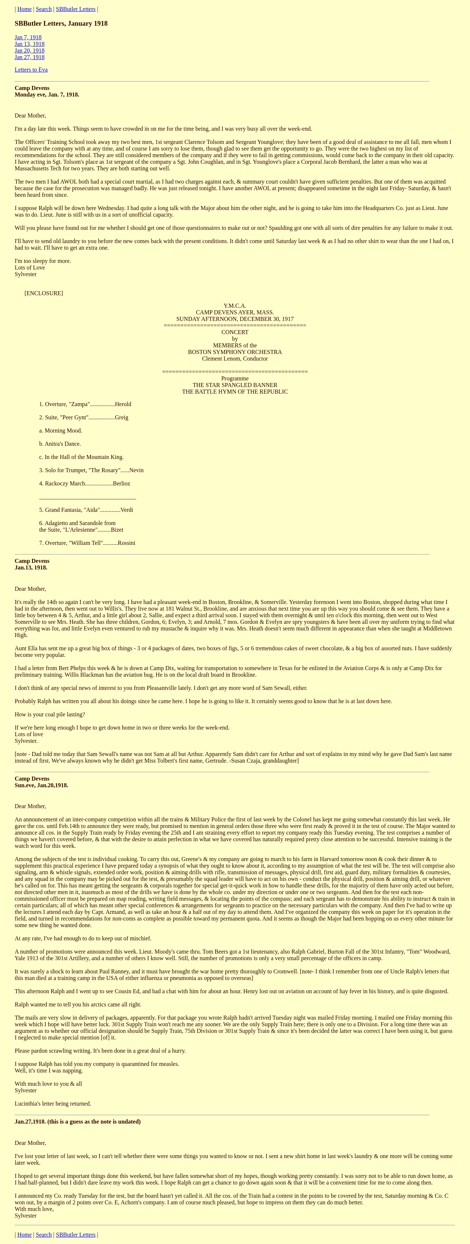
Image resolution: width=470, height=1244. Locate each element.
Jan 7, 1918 (28, 37)
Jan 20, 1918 (29, 50)
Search (44, 9)
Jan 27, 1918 (29, 57)
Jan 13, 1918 (29, 44)
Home (24, 9)
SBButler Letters (75, 9)
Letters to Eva (31, 69)
